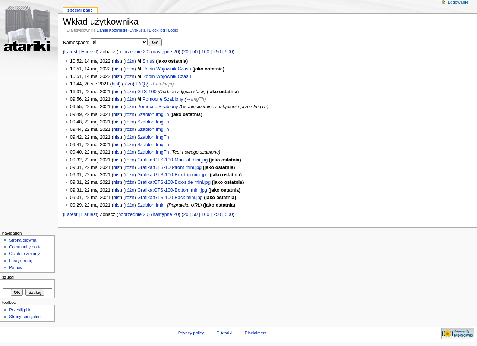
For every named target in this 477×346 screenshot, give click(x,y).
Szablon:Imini (151, 205)
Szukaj (8, 277)
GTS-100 (146, 91)
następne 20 (166, 51)
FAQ (140, 83)
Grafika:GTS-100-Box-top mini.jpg (172, 174)
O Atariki (224, 333)
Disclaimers (255, 333)
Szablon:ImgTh (153, 114)
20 (185, 51)
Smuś (148, 61)
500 (229, 51)
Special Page (80, 10)
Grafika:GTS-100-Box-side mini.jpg (174, 182)
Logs (172, 30)
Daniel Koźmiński (112, 30)
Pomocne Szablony (162, 99)
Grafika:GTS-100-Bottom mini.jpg (172, 190)
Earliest (89, 51)
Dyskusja (137, 30)
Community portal (25, 247)
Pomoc (15, 267)
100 (205, 51)
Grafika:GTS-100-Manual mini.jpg (172, 160)
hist (117, 61)
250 (217, 51)
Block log (157, 30)
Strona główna (22, 240)
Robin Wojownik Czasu (166, 69)
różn (130, 61)
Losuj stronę (20, 260)
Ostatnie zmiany (24, 253)
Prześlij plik (19, 310)
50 (195, 51)
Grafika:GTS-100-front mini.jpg (169, 167)
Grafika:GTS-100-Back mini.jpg (170, 197)
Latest (71, 51)
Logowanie (458, 2)
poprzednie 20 (133, 51)
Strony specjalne (25, 316)
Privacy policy (191, 333)
